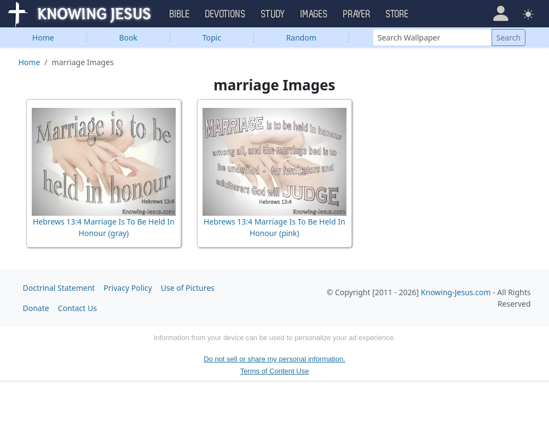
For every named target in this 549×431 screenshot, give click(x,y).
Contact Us (77, 308)
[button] (500, 13)
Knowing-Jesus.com (456, 292)
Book (128, 37)
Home (43, 37)
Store (397, 14)
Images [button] (314, 14)
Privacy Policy (127, 288)
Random (301, 37)
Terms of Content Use (274, 371)
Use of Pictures (188, 288)
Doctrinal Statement (59, 288)
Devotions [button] (225, 14)
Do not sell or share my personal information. (274, 359)
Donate (36, 308)
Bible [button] (180, 14)
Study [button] (273, 14)
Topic (212, 37)
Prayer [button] (357, 14)
